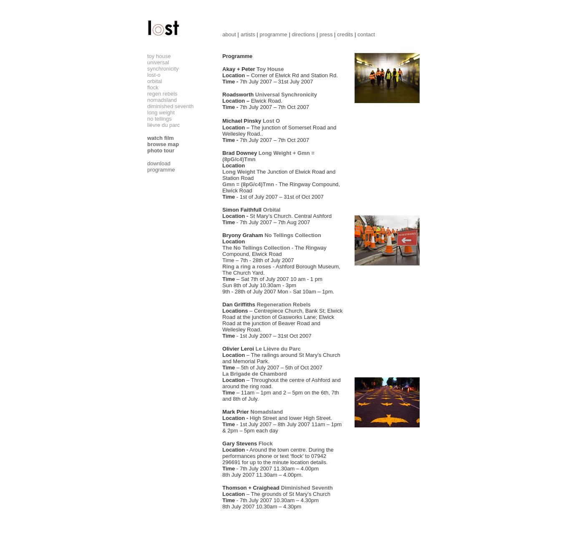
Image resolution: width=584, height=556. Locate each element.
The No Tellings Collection (256, 248)
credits (345, 34)
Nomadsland (266, 412)
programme (273, 34)
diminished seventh (170, 106)
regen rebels (162, 94)
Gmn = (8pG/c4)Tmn (248, 184)
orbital (154, 81)
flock (153, 87)
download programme (161, 166)
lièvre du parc (163, 125)
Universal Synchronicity (286, 94)
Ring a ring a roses (246, 266)
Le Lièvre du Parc (278, 349)
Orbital (272, 210)
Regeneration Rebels (283, 304)
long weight (161, 112)
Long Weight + (278, 153)
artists (248, 34)
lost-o (154, 75)
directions (303, 34)
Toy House (270, 69)
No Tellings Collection (292, 235)
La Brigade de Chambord (254, 374)
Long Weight (238, 172)
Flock (266, 443)
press (326, 34)
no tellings (159, 119)
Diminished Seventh (307, 488)
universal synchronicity (163, 65)
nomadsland (162, 100)
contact (366, 34)
